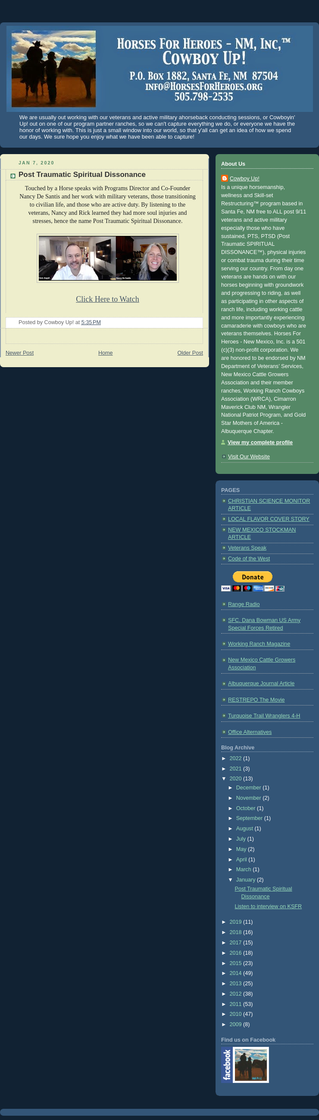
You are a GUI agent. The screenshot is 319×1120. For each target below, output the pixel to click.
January (246, 880)
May (242, 849)
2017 (237, 943)
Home (105, 353)
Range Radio (244, 604)
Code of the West (249, 559)
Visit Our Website (249, 457)
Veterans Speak (247, 548)
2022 (237, 758)
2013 (237, 984)
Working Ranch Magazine (259, 644)
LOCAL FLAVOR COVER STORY (269, 519)
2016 (237, 953)
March (244, 869)
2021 (237, 769)
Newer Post (20, 353)
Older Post (190, 353)
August (245, 829)
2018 (237, 932)
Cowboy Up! (245, 179)
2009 (237, 1024)
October (246, 808)
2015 (237, 963)
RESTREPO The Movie (256, 700)
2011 (237, 1004)
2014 (237, 973)
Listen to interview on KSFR (268, 906)
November (249, 798)
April (242, 860)
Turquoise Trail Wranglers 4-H (264, 716)
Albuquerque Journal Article (261, 684)
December (249, 788)
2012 (237, 994)
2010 (237, 1014)
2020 (237, 779)
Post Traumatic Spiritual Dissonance (82, 174)
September (250, 818)
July (241, 839)
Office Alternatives (250, 732)
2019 (237, 922)
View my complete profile (260, 442)
